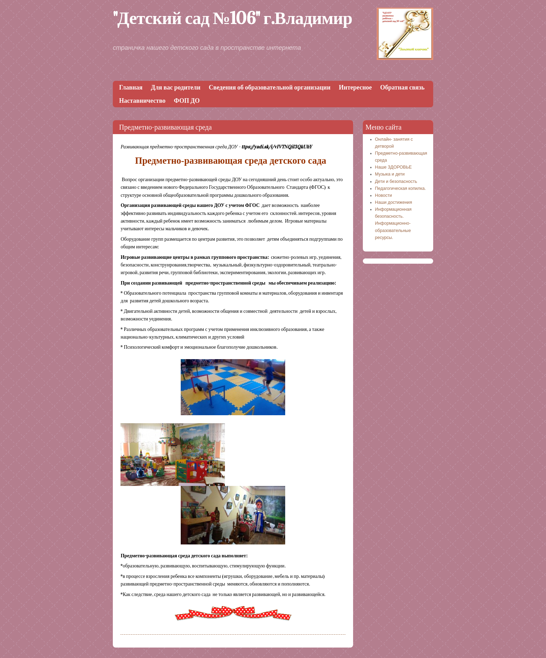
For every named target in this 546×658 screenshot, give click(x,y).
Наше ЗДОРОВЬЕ (393, 167)
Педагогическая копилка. (400, 188)
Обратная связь (402, 87)
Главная (130, 87)
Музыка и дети (390, 174)
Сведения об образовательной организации (269, 87)
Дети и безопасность (396, 181)
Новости (383, 195)
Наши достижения (393, 202)
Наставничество (142, 100)
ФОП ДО (187, 100)
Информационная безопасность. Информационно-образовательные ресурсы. (393, 223)
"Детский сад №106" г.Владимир (232, 18)
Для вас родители (175, 87)
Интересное (355, 87)
